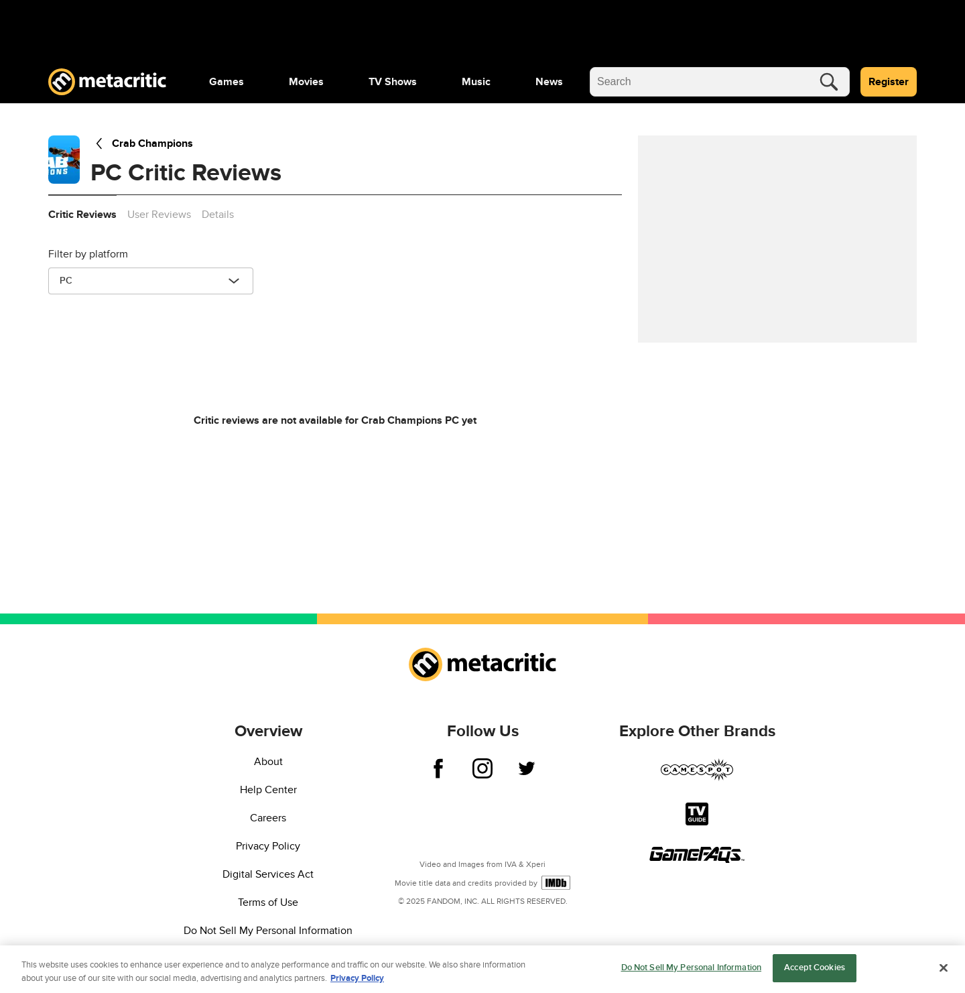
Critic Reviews (82, 214)
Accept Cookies (814, 972)
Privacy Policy (268, 846)
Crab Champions (141, 143)
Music (476, 82)
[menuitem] (226, 82)
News (549, 82)
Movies (306, 82)
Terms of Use (268, 902)
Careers (268, 818)
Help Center (268, 790)
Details (218, 214)
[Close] (943, 971)
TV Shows (393, 82)
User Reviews (159, 214)
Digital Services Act (268, 874)
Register (888, 82)
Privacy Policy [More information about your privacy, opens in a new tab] (357, 982)
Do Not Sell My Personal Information (268, 930)
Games (226, 82)
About (268, 761)
